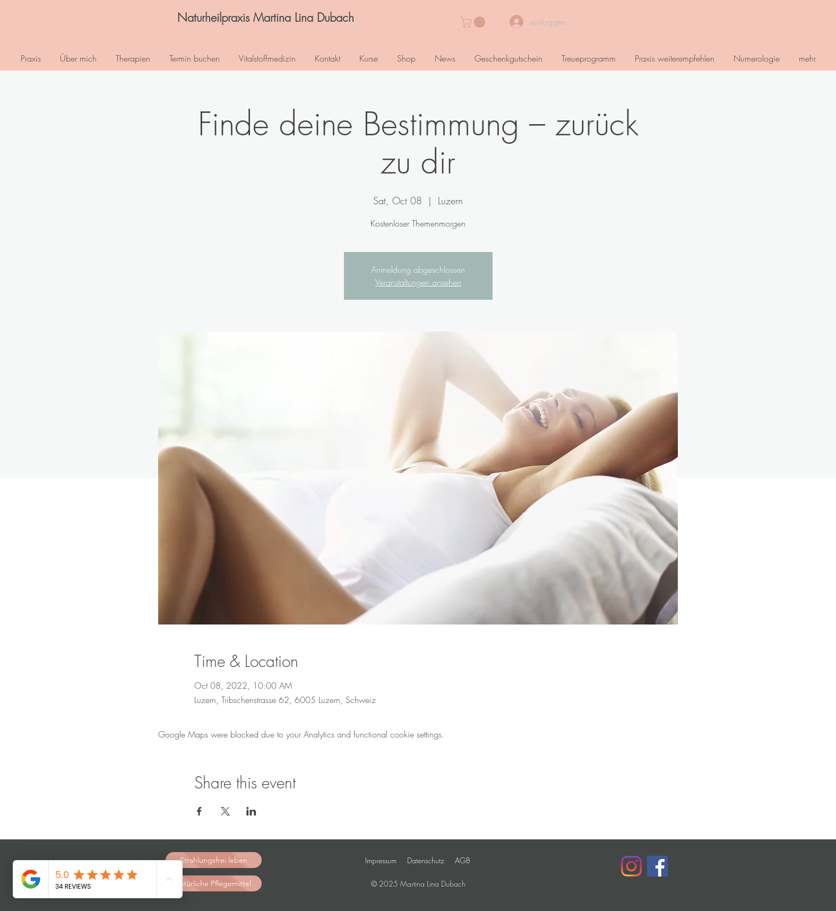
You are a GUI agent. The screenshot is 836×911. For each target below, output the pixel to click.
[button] (474, 22)
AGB (462, 860)
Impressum (381, 860)
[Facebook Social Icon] (657, 866)
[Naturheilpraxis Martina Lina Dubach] (266, 18)
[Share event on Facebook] (199, 811)
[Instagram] (631, 866)
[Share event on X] (225, 811)
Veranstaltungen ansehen (418, 282)
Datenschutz (425, 860)
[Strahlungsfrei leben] (214, 860)
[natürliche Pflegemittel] (214, 883)
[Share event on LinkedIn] (251, 811)
